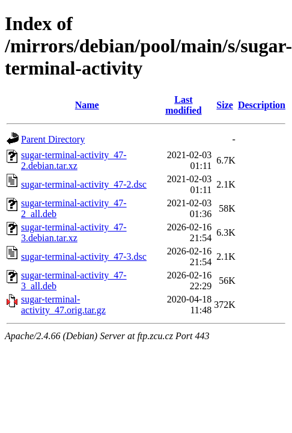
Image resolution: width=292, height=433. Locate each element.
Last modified (183, 104)
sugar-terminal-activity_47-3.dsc (84, 256)
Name (87, 105)
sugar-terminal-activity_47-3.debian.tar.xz (74, 232)
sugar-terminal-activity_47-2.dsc (84, 184)
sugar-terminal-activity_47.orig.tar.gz (63, 304)
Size (224, 105)
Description (261, 105)
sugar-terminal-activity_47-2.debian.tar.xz (74, 160)
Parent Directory (53, 139)
